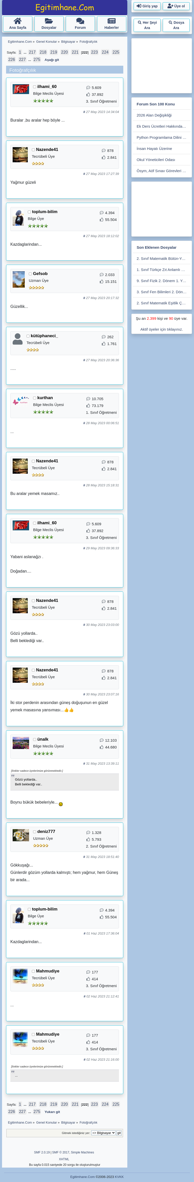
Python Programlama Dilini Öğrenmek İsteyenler (164, 137)
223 (94, 52)
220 (64, 52)
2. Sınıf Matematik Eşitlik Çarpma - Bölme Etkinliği (164, 303)
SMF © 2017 (60, 1152)
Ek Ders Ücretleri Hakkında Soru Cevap (164, 126)
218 (43, 52)
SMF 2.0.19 (42, 1152)
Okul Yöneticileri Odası (156, 159)
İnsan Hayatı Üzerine (154, 148)
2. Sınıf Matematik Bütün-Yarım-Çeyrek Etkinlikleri (164, 258)
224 (105, 52)
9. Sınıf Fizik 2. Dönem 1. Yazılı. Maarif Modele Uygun (164, 281)
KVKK (119, 1177)
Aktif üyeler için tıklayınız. (161, 329)
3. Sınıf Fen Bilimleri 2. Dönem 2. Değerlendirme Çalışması (164, 292)
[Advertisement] (163, 64)
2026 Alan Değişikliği (154, 115)
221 (75, 52)
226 (11, 59)
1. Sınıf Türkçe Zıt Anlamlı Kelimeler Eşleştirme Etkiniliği (164, 269)
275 (37, 59)
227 (22, 59)
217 (32, 52)
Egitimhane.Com (82, 1177)
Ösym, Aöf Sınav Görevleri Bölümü (164, 171)
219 (53, 52)
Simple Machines (82, 1152)
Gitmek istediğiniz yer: (76, 1132)
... (25, 52)
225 (115, 52)
